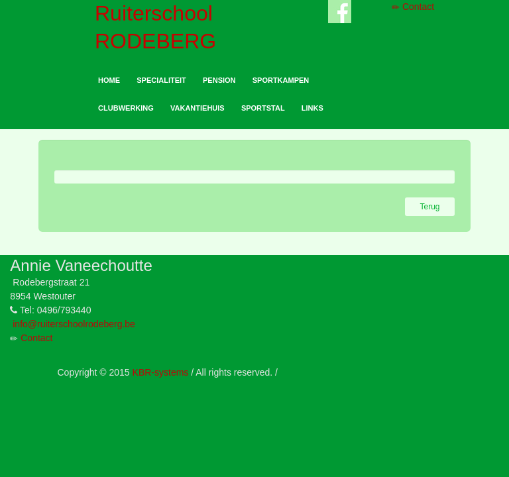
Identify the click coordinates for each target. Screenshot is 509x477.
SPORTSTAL (263, 108)
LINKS (312, 108)
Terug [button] (429, 206)
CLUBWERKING (126, 108)
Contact (413, 6)
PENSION (219, 80)
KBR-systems (161, 372)
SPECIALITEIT (161, 80)
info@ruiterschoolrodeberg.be (74, 324)
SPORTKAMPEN (281, 80)
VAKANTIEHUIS (197, 108)
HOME (109, 80)
